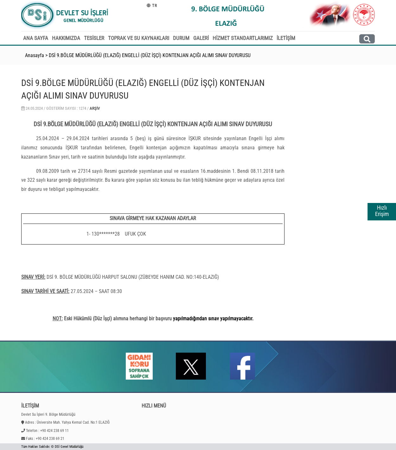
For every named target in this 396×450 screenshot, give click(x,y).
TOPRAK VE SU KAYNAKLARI (138, 38)
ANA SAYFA (35, 38)
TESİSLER (94, 38)
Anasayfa (34, 55)
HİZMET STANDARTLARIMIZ (243, 38)
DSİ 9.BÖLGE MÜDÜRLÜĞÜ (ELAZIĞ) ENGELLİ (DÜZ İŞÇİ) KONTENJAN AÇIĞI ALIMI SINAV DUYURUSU (150, 55)
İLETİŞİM (286, 38)
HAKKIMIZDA (66, 38)
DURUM (181, 38)
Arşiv (95, 108)
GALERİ (201, 38)
